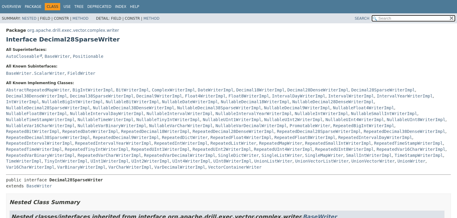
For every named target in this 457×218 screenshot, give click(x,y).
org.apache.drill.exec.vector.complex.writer (73, 30)
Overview (11, 7)
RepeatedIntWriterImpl (181, 143)
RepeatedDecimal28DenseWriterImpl (233, 131)
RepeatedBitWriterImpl (33, 131)
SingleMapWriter (324, 155)
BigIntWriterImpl (93, 90)
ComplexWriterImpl (173, 90)
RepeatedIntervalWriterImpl (39, 143)
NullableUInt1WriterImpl (232, 119)
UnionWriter (411, 161)
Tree (79, 7)
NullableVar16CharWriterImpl (40, 125)
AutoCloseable (22, 56)
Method (81, 18)
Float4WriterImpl (205, 96)
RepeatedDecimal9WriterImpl (126, 137)
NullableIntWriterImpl (321, 113)
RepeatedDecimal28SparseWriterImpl (319, 131)
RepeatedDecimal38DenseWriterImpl (404, 131)
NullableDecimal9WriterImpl (297, 107)
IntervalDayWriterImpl (298, 96)
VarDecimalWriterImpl (179, 167)
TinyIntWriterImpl (66, 161)
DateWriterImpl (215, 90)
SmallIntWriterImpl (369, 155)
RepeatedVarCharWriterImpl (109, 155)
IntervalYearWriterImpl (405, 96)
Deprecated (99, 7)
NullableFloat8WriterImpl (36, 113)
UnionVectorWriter (373, 161)
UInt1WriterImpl (109, 161)
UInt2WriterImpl (150, 161)
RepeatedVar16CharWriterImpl (411, 149)
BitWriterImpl (132, 90)
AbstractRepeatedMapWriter (38, 90)
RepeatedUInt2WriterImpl (222, 149)
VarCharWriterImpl (130, 167)
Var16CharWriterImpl (30, 167)
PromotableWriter (310, 125)
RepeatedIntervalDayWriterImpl (375, 137)
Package (33, 7)
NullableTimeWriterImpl (105, 119)
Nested (29, 18)
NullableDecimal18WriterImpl (255, 101)
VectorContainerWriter (235, 167)
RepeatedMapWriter (280, 143)
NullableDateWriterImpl (190, 101)
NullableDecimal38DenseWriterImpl (134, 107)
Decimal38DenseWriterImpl (36, 96)
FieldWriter (81, 73)
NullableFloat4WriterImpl (363, 107)
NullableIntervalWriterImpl (180, 113)
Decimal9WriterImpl (159, 96)
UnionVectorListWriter (322, 161)
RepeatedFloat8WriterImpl (304, 137)
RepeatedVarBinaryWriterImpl (40, 155)
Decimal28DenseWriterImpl (317, 90)
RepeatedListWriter (233, 143)
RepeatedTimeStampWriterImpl (408, 143)
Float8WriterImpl (248, 96)
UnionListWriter (273, 161)
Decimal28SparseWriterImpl (383, 90)
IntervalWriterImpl (351, 96)
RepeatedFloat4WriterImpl (241, 137)
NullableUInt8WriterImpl (416, 119)
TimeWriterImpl (24, 161)
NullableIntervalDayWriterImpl (107, 113)
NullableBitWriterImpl (132, 101)
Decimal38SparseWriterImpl (102, 96)
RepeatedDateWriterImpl (90, 131)
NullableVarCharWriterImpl (181, 125)
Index (120, 7)
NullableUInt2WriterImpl (293, 119)
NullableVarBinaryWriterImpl (111, 125)
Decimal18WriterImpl (260, 90)
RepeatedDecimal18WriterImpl (155, 131)
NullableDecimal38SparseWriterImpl (219, 107)
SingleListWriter (282, 155)
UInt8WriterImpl (232, 161)
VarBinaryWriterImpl (81, 167)
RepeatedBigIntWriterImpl (363, 125)
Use (67, 7)
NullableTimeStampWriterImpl (40, 119)
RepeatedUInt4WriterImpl (283, 149)
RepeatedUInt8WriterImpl (344, 149)
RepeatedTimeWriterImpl (34, 149)
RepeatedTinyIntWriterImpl (97, 149)
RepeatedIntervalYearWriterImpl (113, 143)
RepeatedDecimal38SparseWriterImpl (48, 137)
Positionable (88, 56)
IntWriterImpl (22, 101)
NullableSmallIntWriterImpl (384, 113)
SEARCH (362, 18)
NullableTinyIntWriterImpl (168, 119)
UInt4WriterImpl (191, 161)
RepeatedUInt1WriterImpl (160, 149)
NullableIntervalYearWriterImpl (254, 113)
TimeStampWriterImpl (419, 155)
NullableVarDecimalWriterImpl (251, 125)
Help (134, 7)
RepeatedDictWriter (185, 137)
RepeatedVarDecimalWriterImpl (179, 155)
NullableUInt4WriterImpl (354, 119)
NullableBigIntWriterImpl (72, 101)
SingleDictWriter (238, 155)
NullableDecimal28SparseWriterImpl (48, 107)
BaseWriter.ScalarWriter (35, 73)
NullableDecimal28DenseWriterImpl (333, 101)
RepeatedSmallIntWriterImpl (338, 143)
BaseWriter (57, 56)
